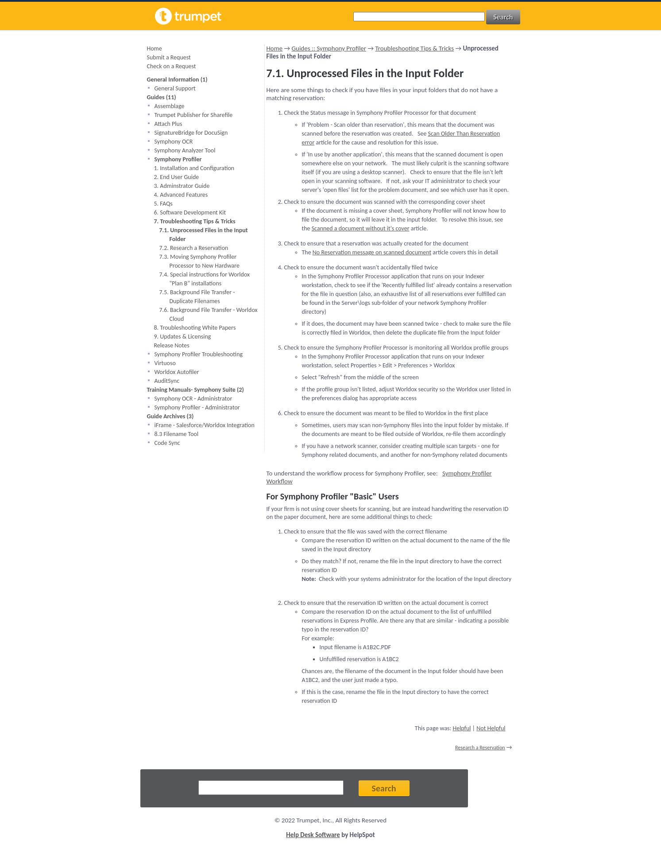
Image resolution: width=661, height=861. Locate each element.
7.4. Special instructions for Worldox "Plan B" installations (204, 279)
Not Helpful (490, 728)
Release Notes (171, 345)
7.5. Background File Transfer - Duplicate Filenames (197, 296)
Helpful (461, 728)
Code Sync (167, 443)
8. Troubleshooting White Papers (195, 327)
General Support (175, 88)
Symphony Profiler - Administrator (197, 407)
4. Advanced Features (181, 195)
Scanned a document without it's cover (361, 228)
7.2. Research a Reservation (193, 248)
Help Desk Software (313, 835)
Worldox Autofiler (177, 372)
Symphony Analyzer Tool (185, 150)
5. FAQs (163, 203)
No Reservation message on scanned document (372, 252)
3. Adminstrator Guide (182, 186)
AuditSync (167, 381)
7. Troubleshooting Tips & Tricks (195, 221)
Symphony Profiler (178, 159)
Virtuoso (165, 363)
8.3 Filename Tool (177, 434)
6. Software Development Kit (190, 212)
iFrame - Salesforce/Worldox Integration (205, 425)
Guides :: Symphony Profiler (329, 48)
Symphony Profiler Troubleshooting (199, 354)
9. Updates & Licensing (182, 336)
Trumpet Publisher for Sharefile (194, 115)
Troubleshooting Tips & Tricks (414, 48)
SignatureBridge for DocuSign (191, 132)
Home (154, 48)
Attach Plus (168, 124)
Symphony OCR (174, 141)
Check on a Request (171, 66)
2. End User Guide (176, 177)
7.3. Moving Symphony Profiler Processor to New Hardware (199, 261)
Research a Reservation (480, 747)
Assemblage (170, 106)
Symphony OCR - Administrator (193, 398)
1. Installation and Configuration (194, 168)
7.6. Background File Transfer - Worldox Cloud (208, 314)
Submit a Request (169, 57)
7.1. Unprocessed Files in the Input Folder (203, 234)
